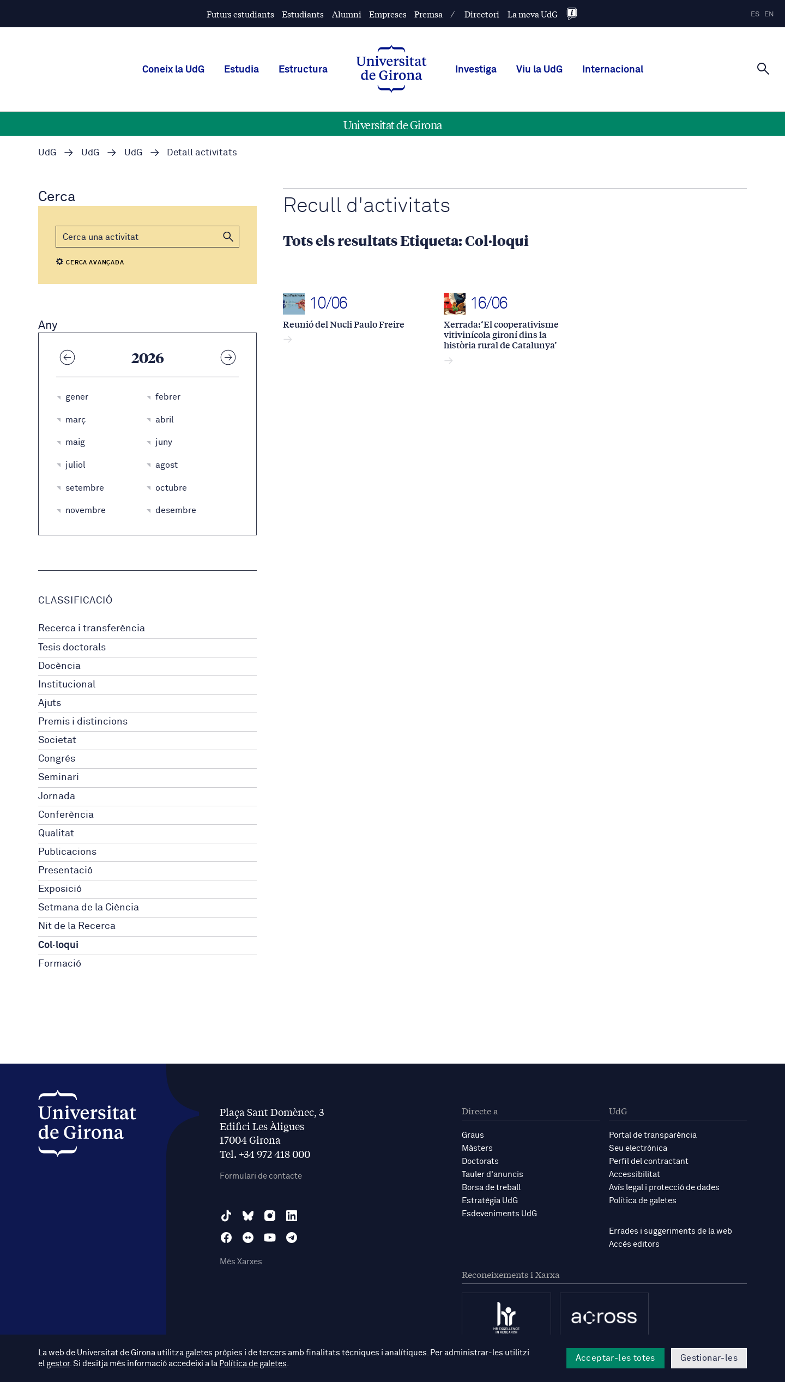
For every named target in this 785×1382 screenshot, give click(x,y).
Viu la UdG (539, 70)
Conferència (66, 815)
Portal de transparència (653, 1135)
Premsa (428, 14)
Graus (473, 1135)
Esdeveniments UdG (499, 1214)
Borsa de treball (491, 1188)
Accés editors (634, 1244)
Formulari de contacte (261, 1176)
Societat (57, 740)
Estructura (303, 70)
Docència (59, 666)
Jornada (56, 796)
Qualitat (56, 833)
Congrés (56, 759)
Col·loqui (58, 945)
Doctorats (480, 1161)
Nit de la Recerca (77, 926)
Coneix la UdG (173, 70)
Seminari (58, 777)
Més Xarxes (241, 1262)
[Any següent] (228, 357)
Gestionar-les (709, 1358)
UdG (47, 153)
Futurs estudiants (240, 14)
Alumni (346, 14)
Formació (59, 964)
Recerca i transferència (91, 628)
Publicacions (67, 852)
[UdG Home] (391, 70)
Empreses (388, 14)
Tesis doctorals (72, 648)
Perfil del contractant (649, 1161)
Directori (481, 14)
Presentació (65, 871)
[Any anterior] (67, 357)
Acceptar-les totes (615, 1358)
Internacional (612, 70)
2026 (147, 357)
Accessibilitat (634, 1174)
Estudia (241, 70)
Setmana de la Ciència (88, 908)
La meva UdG (533, 14)
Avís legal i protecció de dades (664, 1188)
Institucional (66, 685)
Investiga (476, 70)
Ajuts (49, 703)
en (769, 14)
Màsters (477, 1148)
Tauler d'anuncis (492, 1174)
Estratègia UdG (490, 1201)
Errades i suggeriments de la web (670, 1231)
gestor (58, 1364)
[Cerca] (763, 68)
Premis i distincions (83, 722)
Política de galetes (643, 1201)
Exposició (60, 889)
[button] (228, 237)
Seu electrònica (638, 1148)
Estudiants (303, 14)
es (755, 14)
